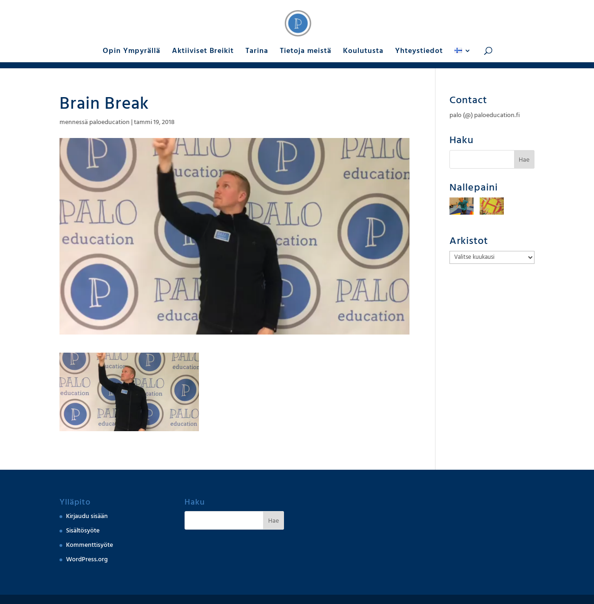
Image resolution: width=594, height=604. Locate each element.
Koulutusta (363, 51)
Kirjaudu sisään (87, 516)
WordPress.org (87, 559)
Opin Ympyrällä (131, 51)
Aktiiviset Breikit (203, 51)
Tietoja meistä (305, 51)
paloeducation (109, 122)
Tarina (256, 51)
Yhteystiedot (419, 51)
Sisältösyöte (82, 530)
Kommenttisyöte (89, 545)
